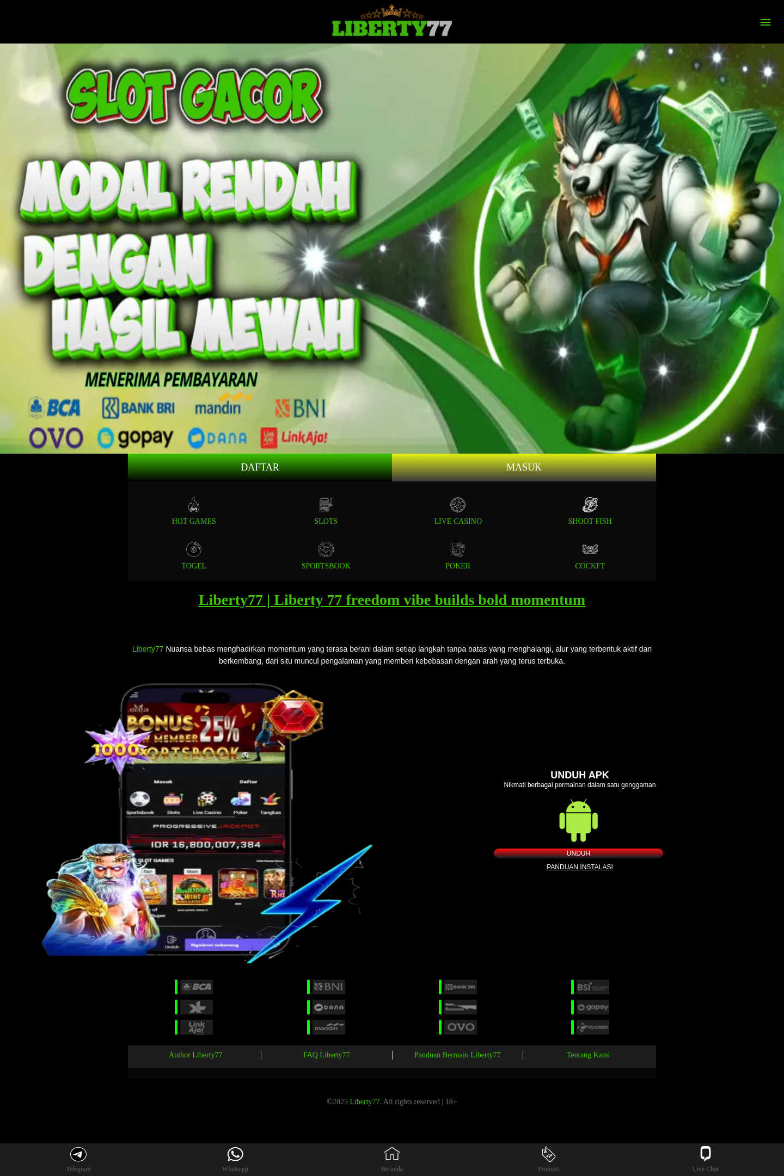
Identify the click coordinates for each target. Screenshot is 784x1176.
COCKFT (590, 555)
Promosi (549, 1159)
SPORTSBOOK (326, 555)
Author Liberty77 (195, 1055)
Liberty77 (148, 649)
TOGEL (193, 555)
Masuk (524, 467)
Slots (326, 511)
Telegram (78, 1159)
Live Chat (706, 1159)
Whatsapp (235, 1159)
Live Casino (458, 511)
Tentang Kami (588, 1055)
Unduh (578, 853)
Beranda (392, 1159)
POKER (457, 555)
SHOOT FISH (590, 511)
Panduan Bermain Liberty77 (457, 1055)
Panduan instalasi (580, 867)
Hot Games (194, 511)
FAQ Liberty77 (326, 1055)
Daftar (260, 467)
